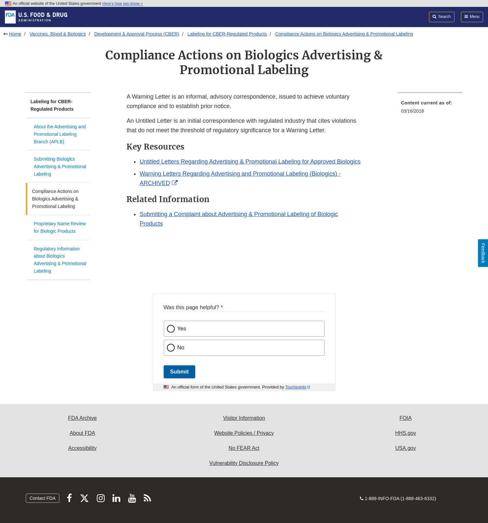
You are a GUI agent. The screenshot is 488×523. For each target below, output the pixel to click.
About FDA (82, 433)
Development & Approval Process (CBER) (136, 34)
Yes (181, 328)
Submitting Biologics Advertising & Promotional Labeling (60, 166)
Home (15, 34)
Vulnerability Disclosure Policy (244, 463)
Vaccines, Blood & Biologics (58, 34)
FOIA (405, 418)
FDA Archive (82, 418)
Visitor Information (244, 418)
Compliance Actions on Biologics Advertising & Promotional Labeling (344, 34)
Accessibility (82, 448)
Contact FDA (42, 498)
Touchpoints (295, 387)
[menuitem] (430, 109)
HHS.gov (405, 433)
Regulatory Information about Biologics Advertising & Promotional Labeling (60, 260)
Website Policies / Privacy (244, 433)
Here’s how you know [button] (122, 3)
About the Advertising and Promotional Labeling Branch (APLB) (60, 134)
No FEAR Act (244, 448)
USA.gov (405, 448)
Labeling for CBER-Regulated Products (227, 34)
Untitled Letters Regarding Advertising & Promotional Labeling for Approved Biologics (250, 161)
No (181, 347)
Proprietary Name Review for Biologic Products (60, 227)
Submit (179, 372)
